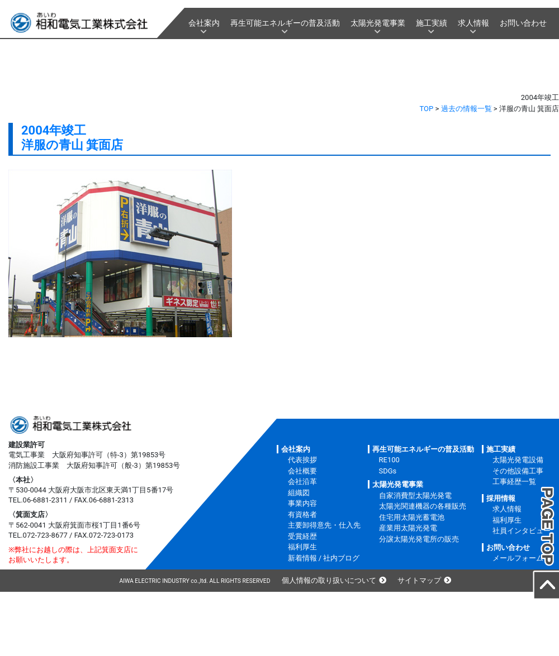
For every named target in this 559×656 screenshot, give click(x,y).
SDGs (388, 471)
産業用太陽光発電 (408, 528)
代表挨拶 (302, 460)
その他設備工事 (517, 471)
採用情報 (500, 498)
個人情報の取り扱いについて (329, 580)
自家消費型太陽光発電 (415, 495)
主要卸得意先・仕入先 (324, 525)
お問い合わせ (523, 22)
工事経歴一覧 (514, 481)
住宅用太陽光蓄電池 (411, 517)
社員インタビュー (521, 530)
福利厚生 (302, 547)
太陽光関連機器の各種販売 (422, 506)
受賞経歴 (302, 536)
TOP (427, 108)
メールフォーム (517, 558)
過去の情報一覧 (466, 108)
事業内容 (302, 503)
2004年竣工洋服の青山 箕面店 (72, 137)
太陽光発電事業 (377, 22)
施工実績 (431, 22)
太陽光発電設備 (517, 460)
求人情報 (473, 22)
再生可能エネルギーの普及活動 (285, 22)
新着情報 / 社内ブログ (324, 558)
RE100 (389, 460)
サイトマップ (419, 580)
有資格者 (302, 514)
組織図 (299, 493)
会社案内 (204, 22)
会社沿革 (302, 481)
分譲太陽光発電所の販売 (419, 539)
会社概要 (302, 471)
